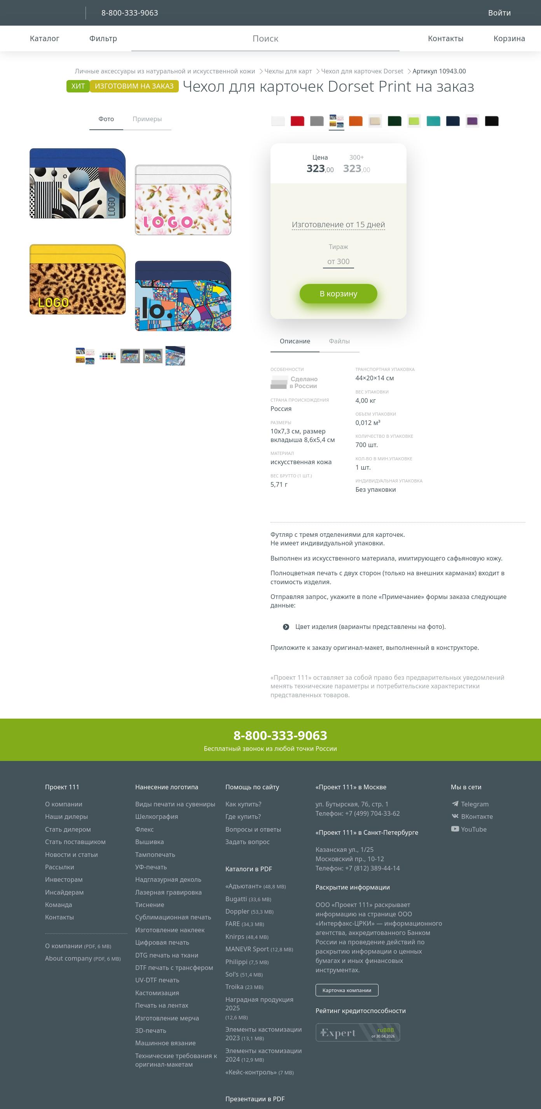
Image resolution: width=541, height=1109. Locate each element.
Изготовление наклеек (170, 930)
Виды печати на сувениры (175, 804)
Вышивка (149, 841)
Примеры (147, 119)
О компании (63, 804)
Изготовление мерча (167, 1018)
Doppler (249, 911)
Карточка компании (347, 990)
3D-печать (150, 1030)
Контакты (59, 917)
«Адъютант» (255, 886)
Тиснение (149, 904)
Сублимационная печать (173, 917)
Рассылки (59, 867)
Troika (244, 987)
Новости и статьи (71, 854)
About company (83, 958)
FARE (244, 924)
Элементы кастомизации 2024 (263, 1055)
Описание (295, 341)
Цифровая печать (162, 942)
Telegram (470, 804)
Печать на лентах (161, 1005)
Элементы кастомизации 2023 (263, 1033)
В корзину (338, 293)
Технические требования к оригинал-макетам (176, 1060)
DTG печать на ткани (167, 955)
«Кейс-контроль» (259, 1072)
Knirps (247, 936)
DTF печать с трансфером (174, 967)
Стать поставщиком (75, 841)
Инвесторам (64, 879)
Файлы (339, 341)
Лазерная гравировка (168, 892)
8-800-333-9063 (271, 735)
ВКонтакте (472, 816)
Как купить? (243, 804)
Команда (58, 904)
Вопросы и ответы (253, 829)
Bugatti (248, 899)
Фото (106, 119)
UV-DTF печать (157, 980)
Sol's (244, 974)
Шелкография (156, 816)
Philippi (247, 962)
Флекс (144, 829)
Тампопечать (155, 854)
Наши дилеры (66, 816)
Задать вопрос (247, 841)
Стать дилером (68, 829)
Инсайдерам (64, 892)
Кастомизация (157, 993)
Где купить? (243, 816)
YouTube (469, 829)
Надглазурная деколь (168, 879)
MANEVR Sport (259, 949)
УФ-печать (151, 867)
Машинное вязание (165, 1043)
